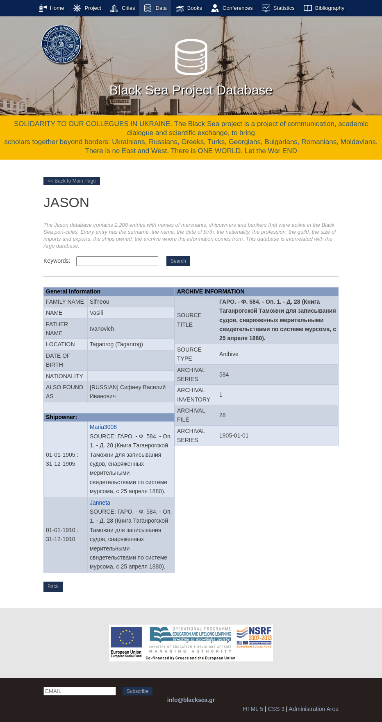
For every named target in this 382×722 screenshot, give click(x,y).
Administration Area (314, 709)
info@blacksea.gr (191, 700)
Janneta (100, 502)
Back (53, 586)
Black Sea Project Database (191, 65)
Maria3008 (103, 427)
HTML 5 (253, 709)
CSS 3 (276, 709)
